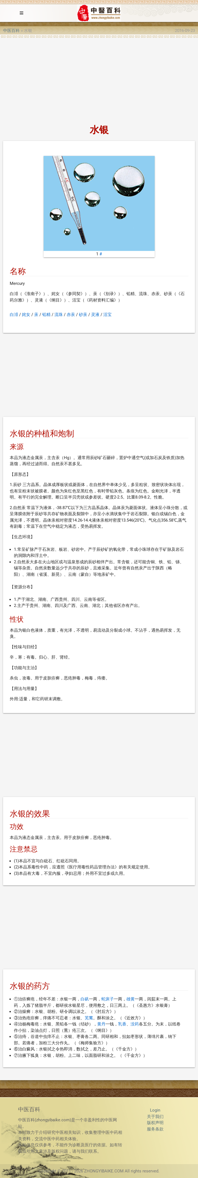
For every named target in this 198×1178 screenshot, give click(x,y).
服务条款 (155, 1129)
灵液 (95, 314)
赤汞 (71, 314)
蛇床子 (107, 999)
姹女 (26, 314)
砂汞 (83, 314)
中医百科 (11, 30)
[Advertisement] (99, 79)
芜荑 (89, 1017)
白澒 (14, 314)
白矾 (85, 999)
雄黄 (130, 999)
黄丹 (101, 1024)
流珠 (58, 314)
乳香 (122, 1024)
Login (155, 1110)
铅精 (46, 314)
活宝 (107, 314)
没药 (135, 1024)
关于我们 (155, 1116)
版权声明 (155, 1122)
